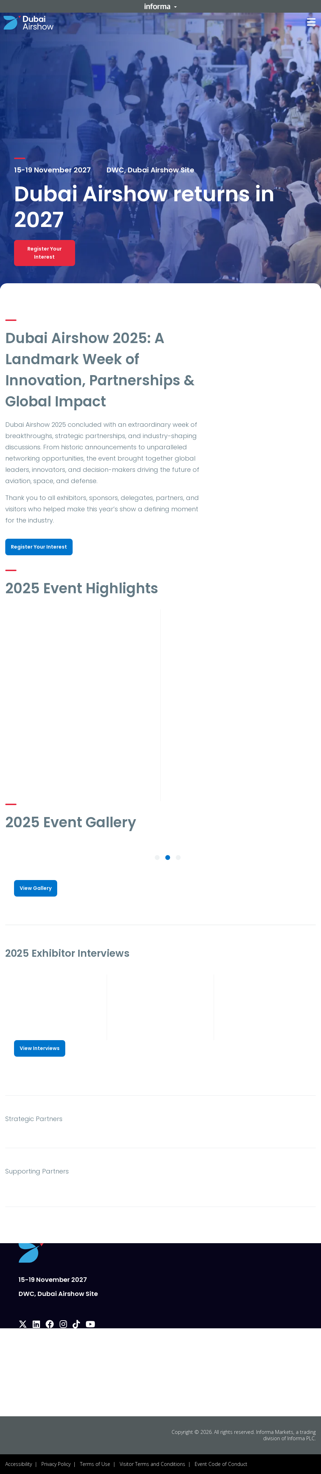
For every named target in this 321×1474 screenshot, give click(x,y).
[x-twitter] (23, 1325)
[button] (160, 6)
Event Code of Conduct (221, 1464)
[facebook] (50, 1325)
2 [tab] (167, 857)
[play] (80, 651)
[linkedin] (36, 1325)
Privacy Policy (56, 1464)
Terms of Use (95, 1464)
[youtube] (90, 1325)
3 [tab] (178, 857)
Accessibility (18, 1464)
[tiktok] (76, 1325)
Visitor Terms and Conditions (152, 1464)
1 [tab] (157, 857)
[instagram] (63, 1325)
